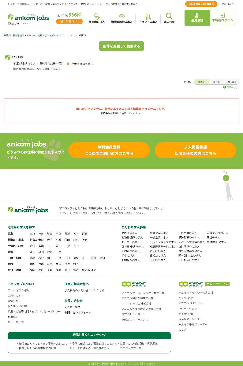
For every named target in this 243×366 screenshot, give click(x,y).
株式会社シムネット (133, 314)
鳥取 (32, 258)
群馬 (84, 233)
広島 (58, 258)
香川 (84, 258)
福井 (58, 246)
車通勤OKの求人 (216, 242)
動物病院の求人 (131, 260)
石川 (49, 246)
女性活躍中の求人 (189, 246)
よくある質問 (72, 307)
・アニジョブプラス (129, 348)
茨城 (67, 233)
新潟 (32, 246)
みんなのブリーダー (190, 319)
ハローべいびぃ (187, 308)
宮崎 (76, 270)
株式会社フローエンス (135, 319)
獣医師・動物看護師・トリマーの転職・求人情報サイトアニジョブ (38, 35)
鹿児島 (86, 270)
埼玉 (49, 233)
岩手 (49, 240)
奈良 (67, 264)
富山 (41, 246)
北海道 (34, 240)
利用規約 (13, 317)
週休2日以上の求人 (189, 255)
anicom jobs (185, 298)
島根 (41, 258)
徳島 (76, 258)
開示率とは (232, 87)
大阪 (32, 264)
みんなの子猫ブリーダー (193, 324)
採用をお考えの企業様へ (201, 4)
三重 (58, 252)
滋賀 (49, 264)
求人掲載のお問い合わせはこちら (84, 290)
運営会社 (13, 301)
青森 (41, 240)
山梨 (67, 246)
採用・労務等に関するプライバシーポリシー (34, 311)
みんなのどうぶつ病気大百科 (195, 292)
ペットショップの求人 (163, 242)
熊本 (58, 270)
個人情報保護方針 (18, 306)
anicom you (185, 314)
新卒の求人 (128, 255)
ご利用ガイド (229, 4)
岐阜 (32, 252)
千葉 (58, 233)
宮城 (58, 240)
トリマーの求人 (131, 242)
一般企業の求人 (159, 237)
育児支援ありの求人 (190, 251)
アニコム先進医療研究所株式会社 (141, 309)
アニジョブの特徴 (18, 290)
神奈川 (42, 233)
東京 (32, 233)
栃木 (76, 233)
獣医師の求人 (129, 233)
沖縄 (93, 270)
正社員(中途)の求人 (133, 246)
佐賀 (41, 270)
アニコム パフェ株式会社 (136, 303)
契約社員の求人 (131, 251)
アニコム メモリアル (190, 303)
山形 (76, 240)
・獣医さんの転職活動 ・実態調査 (137, 343)
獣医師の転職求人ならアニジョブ (119, 363)
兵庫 (58, 264)
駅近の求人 (213, 237)
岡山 (49, 258)
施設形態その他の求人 (163, 246)
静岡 (41, 252)
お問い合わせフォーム (78, 312)
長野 (76, 246)
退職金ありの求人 (217, 233)
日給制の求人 (158, 255)
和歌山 (77, 264)
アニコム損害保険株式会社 (137, 298)
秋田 (67, 240)
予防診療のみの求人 (190, 237)
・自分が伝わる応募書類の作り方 (36, 348)
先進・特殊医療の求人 (191, 242)
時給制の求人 (158, 260)
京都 (41, 264)
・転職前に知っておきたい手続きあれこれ (41, 343)
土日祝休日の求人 (189, 260)
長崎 (49, 270)
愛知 (49, 252)
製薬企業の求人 (159, 233)
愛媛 (93, 258)
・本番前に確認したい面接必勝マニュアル (92, 343)
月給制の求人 (158, 251)
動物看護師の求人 (132, 237)
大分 (67, 270)
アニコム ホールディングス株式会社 (143, 293)
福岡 (32, 270)
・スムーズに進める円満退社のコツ (88, 348)
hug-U (182, 329)
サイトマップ (16, 322)
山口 (67, 258)
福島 (84, 240)
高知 (102, 258)
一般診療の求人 (187, 233)
